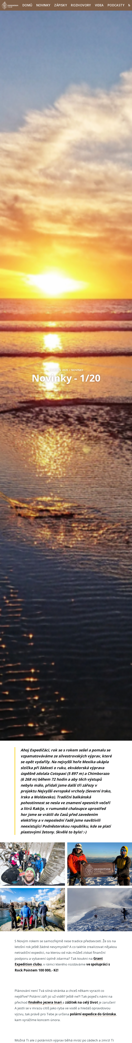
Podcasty (116, 5)
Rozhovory (81, 5)
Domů (27, 5)
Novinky (43, 5)
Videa (99, 5)
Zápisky (60, 5)
